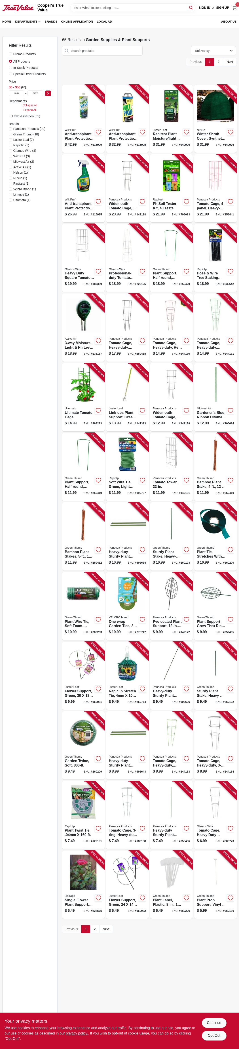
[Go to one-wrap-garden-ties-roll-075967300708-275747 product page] (127, 606)
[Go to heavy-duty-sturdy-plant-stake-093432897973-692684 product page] (127, 536)
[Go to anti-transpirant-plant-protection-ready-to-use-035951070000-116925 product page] (83, 188)
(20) (29, 129)
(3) (24, 150)
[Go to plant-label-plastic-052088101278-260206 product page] (171, 885)
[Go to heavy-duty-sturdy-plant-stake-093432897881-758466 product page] (171, 815)
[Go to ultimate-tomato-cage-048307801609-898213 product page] (83, 397)
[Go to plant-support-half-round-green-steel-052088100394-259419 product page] (83, 467)
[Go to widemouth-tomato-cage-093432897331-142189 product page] (171, 397)
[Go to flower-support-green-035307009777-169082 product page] (127, 885)
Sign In (204, 7)
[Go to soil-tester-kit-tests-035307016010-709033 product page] (171, 188)
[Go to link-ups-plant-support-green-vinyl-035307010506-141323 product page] (127, 397)
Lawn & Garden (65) (26, 116)
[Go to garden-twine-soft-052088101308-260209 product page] (83, 745)
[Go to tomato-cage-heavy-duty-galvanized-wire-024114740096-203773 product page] (215, 815)
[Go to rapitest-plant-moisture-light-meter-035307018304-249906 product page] (171, 119)
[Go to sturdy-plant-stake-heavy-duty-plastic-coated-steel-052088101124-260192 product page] (215, 676)
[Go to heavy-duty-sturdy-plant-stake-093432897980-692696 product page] (171, 676)
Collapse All (30, 105)
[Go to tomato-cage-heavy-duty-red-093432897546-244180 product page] (171, 327)
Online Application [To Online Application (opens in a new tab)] (77, 21)
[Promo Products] (10, 53)
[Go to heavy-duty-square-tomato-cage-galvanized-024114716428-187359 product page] (83, 258)
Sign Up (222, 7)
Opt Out (214, 1035)
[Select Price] (48, 93)
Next (230, 61)
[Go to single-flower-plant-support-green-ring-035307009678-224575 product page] (83, 885)
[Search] (191, 7)
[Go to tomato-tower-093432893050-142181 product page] (171, 467)
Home (6, 21)
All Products (21, 61)
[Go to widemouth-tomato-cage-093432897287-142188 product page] (127, 188)
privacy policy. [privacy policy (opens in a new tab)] (77, 1033)
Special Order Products (29, 74)
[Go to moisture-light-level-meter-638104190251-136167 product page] (83, 327)
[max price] (35, 93)
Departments (26, 21)
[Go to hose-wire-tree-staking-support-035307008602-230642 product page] (215, 258)
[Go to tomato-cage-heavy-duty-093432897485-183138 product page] (127, 815)
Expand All (29, 110)
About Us (229, 21)
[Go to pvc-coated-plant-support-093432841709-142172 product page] (171, 606)
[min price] (16, 93)
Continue (214, 1023)
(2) (23, 161)
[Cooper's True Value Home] (18, 8)
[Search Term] (132, 7)
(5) (21, 145)
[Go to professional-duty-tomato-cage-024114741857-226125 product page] (127, 258)
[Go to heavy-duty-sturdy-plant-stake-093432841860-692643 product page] (127, 745)
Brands (51, 21)
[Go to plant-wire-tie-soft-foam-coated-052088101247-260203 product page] (83, 606)
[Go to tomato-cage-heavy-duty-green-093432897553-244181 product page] (215, 327)
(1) (22, 167)
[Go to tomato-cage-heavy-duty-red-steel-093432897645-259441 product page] (215, 188)
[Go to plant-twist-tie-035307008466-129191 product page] (83, 815)
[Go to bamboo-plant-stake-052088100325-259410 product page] (215, 467)
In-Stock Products (25, 68)
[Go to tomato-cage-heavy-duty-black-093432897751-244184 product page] (215, 745)
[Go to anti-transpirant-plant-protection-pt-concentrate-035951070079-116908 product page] (127, 119)
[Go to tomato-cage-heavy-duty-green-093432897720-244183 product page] (171, 745)
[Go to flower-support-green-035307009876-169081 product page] (83, 676)
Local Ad (104, 21)
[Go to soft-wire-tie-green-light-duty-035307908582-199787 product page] (127, 467)
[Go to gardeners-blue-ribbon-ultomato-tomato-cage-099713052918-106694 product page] (215, 397)
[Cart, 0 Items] (234, 7)
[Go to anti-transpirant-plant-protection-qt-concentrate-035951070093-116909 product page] (83, 119)
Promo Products (24, 54)
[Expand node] (10, 116)
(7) (23, 139)
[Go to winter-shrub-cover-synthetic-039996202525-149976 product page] (215, 119)
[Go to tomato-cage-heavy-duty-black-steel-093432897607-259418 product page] (127, 327)
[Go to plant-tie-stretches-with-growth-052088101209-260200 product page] (215, 536)
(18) (26, 134)
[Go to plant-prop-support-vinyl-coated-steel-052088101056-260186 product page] (215, 885)
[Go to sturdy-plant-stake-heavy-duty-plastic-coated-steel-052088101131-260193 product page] (171, 536)
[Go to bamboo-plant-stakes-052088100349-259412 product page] (83, 536)
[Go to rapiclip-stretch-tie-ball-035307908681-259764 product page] (127, 676)
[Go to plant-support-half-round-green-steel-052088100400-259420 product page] (171, 258)
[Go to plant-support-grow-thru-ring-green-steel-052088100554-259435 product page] (215, 606)
